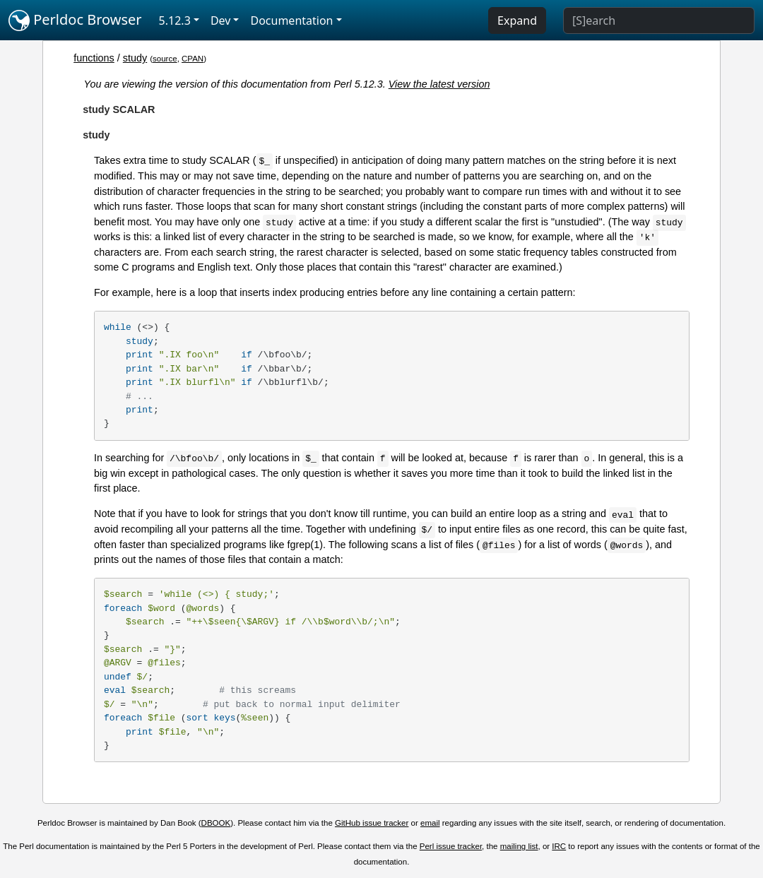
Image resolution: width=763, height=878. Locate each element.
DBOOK (216, 823)
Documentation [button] (291, 20)
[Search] (659, 20)
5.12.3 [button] (175, 20)
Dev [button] (221, 20)
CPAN (192, 58)
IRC (559, 846)
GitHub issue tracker (371, 823)
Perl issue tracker (451, 846)
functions (93, 58)
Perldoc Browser (75, 20)
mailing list (519, 846)
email (430, 823)
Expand (517, 20)
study (135, 58)
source (165, 58)
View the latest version (439, 84)
